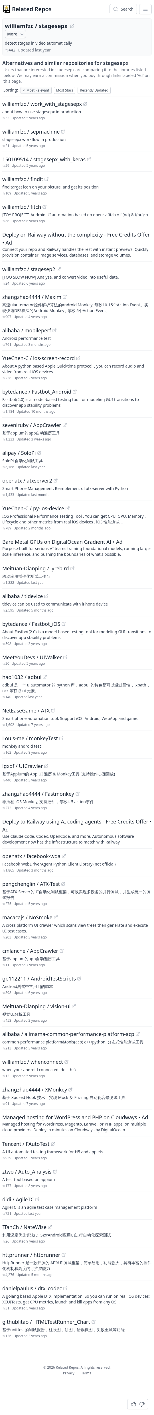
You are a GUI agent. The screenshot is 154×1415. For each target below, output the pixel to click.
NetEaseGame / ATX (26, 710)
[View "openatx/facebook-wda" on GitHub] (64, 856)
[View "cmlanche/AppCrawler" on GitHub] (61, 950)
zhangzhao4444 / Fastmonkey (38, 793)
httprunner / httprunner (31, 1254)
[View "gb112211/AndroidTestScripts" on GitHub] (79, 978)
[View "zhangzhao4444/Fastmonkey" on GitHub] (77, 793)
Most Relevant (36, 90)
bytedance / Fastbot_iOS (31, 623)
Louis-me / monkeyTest (30, 738)
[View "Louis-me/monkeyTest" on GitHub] (61, 738)
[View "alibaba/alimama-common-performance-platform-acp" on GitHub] (137, 1034)
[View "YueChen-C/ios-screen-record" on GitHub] (78, 358)
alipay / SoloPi (19, 452)
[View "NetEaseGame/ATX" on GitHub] (53, 710)
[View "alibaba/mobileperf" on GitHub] (54, 330)
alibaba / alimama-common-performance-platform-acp (68, 1034)
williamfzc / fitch (21, 206)
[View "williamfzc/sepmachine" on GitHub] (63, 131)
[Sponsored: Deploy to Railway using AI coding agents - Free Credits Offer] (77, 831)
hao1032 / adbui (21, 677)
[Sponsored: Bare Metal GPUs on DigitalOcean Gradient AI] (77, 547)
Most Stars (64, 90)
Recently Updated (94, 90)
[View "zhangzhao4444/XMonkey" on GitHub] (70, 1089)
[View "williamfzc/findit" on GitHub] (46, 179)
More (16, 34)
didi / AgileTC (18, 1199)
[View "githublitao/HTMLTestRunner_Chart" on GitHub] (93, 1321)
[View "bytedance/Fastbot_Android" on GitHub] (74, 391)
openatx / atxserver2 (27, 480)
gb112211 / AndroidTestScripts (39, 978)
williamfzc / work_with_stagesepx (42, 103)
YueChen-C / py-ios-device (33, 508)
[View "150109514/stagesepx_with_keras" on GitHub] (89, 159)
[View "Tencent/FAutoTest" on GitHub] (53, 1144)
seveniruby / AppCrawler (31, 425)
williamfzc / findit (22, 179)
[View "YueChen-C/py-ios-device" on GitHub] (67, 508)
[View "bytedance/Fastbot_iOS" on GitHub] (63, 624)
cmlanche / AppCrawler (30, 950)
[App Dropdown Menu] (145, 9)
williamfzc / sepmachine (31, 131)
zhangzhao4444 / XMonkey (34, 1089)
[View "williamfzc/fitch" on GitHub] (44, 207)
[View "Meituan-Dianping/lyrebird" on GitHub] (72, 568)
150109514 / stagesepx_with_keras (44, 159)
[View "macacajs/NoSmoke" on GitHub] (56, 917)
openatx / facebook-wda (31, 856)
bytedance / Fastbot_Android (36, 391)
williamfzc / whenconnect (32, 1061)
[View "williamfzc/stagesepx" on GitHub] (72, 26)
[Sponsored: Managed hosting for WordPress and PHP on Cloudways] (77, 1123)
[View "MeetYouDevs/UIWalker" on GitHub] (65, 657)
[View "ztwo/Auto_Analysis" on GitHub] (55, 1171)
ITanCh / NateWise (24, 1227)
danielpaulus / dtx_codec (32, 1288)
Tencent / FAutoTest (26, 1143)
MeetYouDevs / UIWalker (32, 657)
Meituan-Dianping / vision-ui (36, 1006)
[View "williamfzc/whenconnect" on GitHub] (66, 1061)
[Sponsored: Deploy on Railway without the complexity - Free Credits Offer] (77, 244)
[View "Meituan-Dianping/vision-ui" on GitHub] (74, 1006)
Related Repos (32, 9)
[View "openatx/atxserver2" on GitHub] (55, 480)
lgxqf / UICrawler (22, 766)
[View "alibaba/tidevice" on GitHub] (46, 596)
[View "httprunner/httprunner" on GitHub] (63, 1255)
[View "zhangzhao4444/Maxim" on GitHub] (64, 297)
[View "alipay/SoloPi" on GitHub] (39, 453)
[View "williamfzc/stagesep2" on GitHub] (58, 269)
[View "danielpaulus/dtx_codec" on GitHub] (65, 1288)
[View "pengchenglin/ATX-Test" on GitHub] (63, 884)
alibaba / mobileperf (26, 330)
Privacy (68, 1373)
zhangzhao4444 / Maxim (31, 296)
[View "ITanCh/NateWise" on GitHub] (50, 1227)
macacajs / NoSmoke (27, 917)
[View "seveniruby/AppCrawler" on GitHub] (64, 425)
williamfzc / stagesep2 (28, 269)
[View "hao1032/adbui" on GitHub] (44, 677)
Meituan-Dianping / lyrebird (35, 568)
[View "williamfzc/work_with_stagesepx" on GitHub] (85, 104)
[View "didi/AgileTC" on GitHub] (37, 1199)
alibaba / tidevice (22, 596)
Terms (86, 1373)
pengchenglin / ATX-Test (31, 883)
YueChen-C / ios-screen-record (38, 358)
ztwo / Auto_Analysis (27, 1171)
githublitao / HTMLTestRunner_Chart (46, 1321)
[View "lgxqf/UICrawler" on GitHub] (46, 766)
